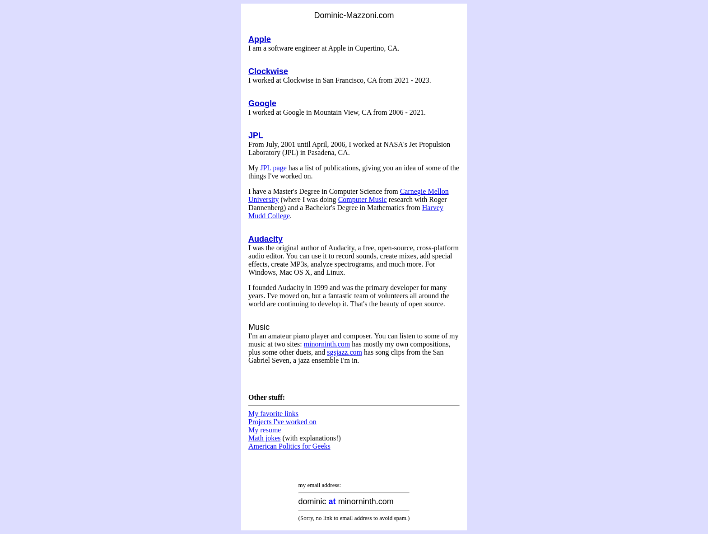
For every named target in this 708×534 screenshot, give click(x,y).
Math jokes (264, 438)
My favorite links (273, 413)
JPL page (273, 168)
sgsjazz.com (344, 352)
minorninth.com (327, 344)
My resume (264, 430)
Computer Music (362, 199)
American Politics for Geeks (289, 446)
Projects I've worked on (282, 422)
